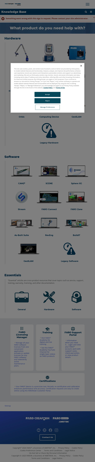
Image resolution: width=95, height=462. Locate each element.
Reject (47, 101)
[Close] (81, 65)
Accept (47, 94)
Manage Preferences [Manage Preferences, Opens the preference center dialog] (47, 107)
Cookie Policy (47, 88)
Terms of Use (60, 88)
